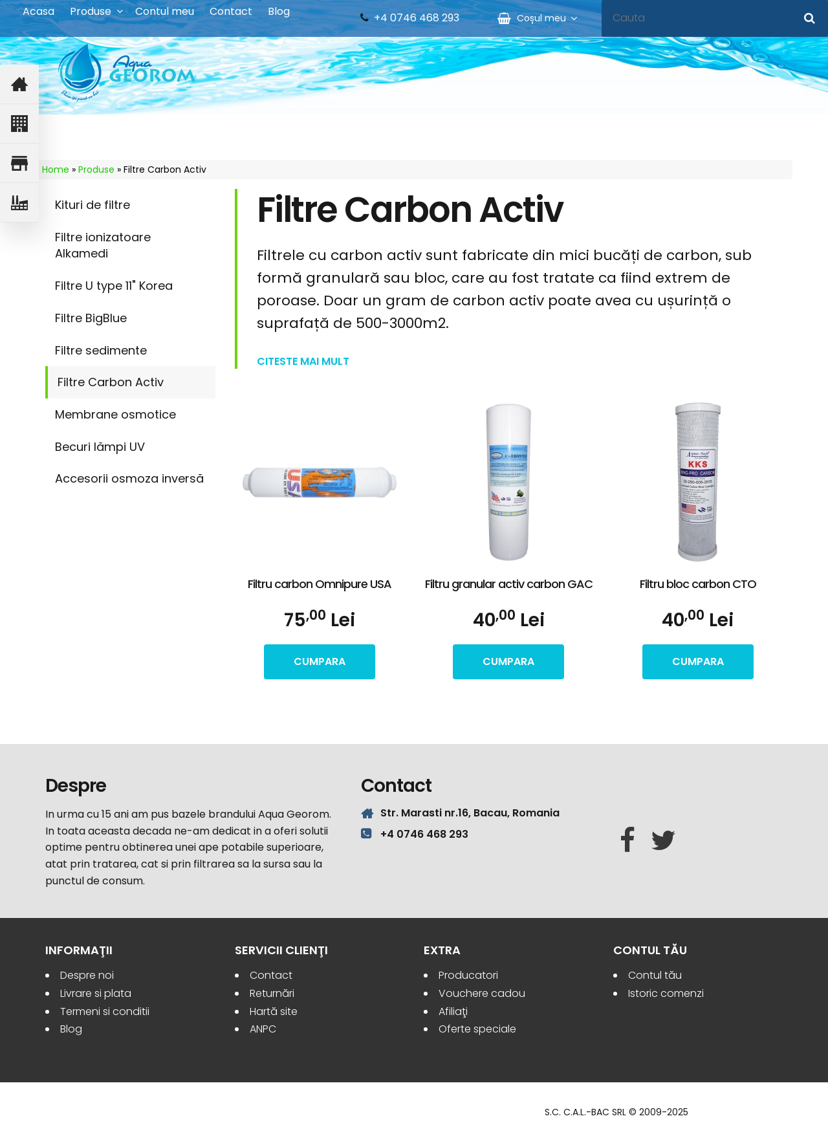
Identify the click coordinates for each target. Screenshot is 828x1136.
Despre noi (87, 975)
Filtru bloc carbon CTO (698, 584)
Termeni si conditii (104, 1011)
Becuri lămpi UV (100, 447)
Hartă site (274, 1011)
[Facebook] (627, 841)
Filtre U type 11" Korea (114, 286)
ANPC (263, 1028)
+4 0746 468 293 (416, 18)
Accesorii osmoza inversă (129, 478)
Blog (279, 11)
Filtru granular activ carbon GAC (509, 584)
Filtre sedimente (101, 350)
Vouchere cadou (482, 993)
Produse (90, 11)
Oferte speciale (477, 1028)
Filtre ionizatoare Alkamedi (103, 245)
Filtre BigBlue (91, 318)
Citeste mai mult (303, 362)
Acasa (38, 11)
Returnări (272, 993)
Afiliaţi (453, 1011)
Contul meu (164, 11)
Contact (231, 11)
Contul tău (655, 975)
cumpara (319, 661)
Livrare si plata (95, 993)
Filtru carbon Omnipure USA (319, 584)
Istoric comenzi (666, 993)
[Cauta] (809, 18)
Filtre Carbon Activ (111, 382)
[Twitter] (663, 841)
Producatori (468, 975)
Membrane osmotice (115, 414)
